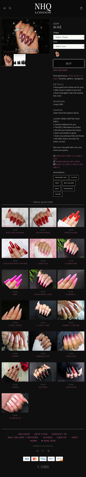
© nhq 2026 (48, 441)
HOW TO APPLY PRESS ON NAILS (68, 166)
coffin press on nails (68, 77)
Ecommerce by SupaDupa (45, 467)
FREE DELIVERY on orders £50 (67, 157)
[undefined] (57, 54)
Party (57, 183)
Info (75, 437)
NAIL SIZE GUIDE (60, 70)
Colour (58, 194)
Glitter (74, 177)
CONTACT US (59, 434)
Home (33, 441)
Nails (57, 188)
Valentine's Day (61, 177)
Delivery (24, 434)
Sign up (62, 437)
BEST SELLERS (69, 183)
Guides (48, 437)
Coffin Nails (68, 188)
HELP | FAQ (40, 434)
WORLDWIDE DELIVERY (67, 161)
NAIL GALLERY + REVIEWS (23, 437)
